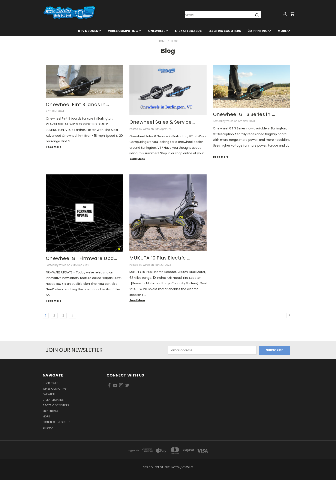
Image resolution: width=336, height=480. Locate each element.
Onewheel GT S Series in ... (244, 114)
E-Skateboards (188, 31)
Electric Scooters (224, 31)
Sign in (47, 422)
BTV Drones (89, 31)
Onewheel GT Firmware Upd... (81, 258)
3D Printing (259, 31)
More (284, 31)
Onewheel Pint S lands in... (77, 104)
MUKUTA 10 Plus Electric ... (159, 258)
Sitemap (48, 427)
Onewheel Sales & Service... (162, 122)
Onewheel (158, 31)
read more (53, 147)
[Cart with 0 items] (292, 14)
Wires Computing (124, 31)
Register (64, 422)
